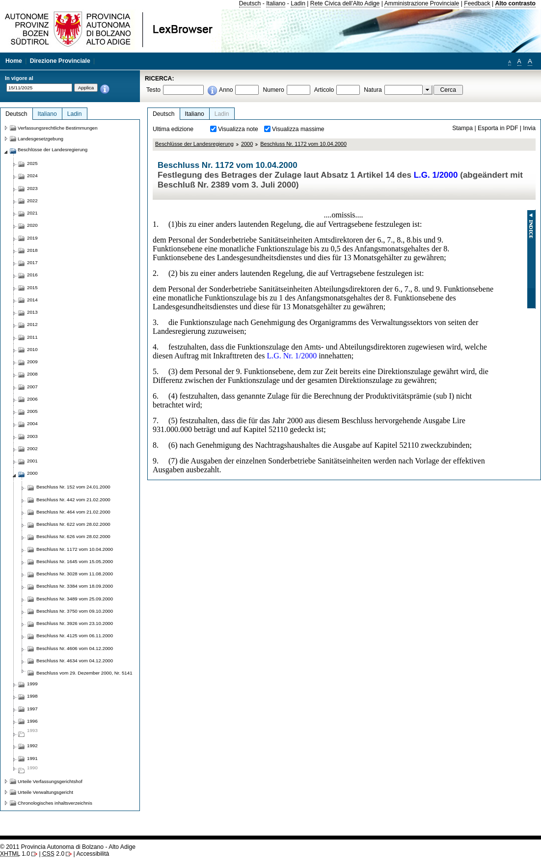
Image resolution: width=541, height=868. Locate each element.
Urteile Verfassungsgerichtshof (50, 781)
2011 (32, 337)
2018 (32, 250)
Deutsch (250, 3)
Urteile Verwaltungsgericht (45, 792)
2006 (32, 399)
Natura (373, 89)
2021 (32, 213)
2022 (32, 200)
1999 (32, 683)
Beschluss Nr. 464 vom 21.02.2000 (73, 512)
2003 (32, 436)
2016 (32, 274)
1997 (32, 708)
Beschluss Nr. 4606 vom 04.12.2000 (74, 648)
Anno (226, 89)
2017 (32, 262)
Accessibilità (92, 853)
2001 (32, 460)
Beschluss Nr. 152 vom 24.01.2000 (73, 486)
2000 (247, 144)
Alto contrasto (515, 3)
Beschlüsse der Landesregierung (194, 144)
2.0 (53, 853)
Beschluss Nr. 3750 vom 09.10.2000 (74, 611)
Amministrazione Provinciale (422, 3)
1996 (32, 721)
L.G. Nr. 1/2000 (292, 356)
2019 (32, 238)
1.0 (15, 853)
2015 (32, 287)
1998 (32, 696)
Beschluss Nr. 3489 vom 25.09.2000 (74, 598)
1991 (32, 758)
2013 (32, 312)
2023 (32, 188)
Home (13, 60)
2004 (32, 423)
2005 (32, 411)
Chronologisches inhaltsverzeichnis (55, 803)
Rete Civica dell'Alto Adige (345, 3)
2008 (32, 374)
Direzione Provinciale (60, 60)
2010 (32, 349)
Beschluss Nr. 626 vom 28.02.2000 (73, 536)
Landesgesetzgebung (40, 138)
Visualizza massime (298, 129)
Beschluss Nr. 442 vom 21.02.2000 (73, 499)
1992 (32, 745)
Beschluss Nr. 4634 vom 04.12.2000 (74, 660)
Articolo (324, 89)
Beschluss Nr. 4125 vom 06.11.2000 (74, 635)
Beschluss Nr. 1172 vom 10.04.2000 (303, 144)
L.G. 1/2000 (436, 175)
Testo (153, 89)
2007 (32, 386)
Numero (273, 89)
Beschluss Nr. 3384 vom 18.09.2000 (74, 586)
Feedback (477, 3)
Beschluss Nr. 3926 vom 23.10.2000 (74, 623)
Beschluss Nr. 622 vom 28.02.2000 (73, 524)
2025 (32, 163)
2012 (32, 324)
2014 (32, 299)
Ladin (298, 3)
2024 (32, 175)
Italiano (275, 3)
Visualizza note (238, 129)
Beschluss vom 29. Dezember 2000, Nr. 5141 (84, 673)
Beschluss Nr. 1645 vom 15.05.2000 (74, 561)
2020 (32, 225)
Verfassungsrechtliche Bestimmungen (58, 128)
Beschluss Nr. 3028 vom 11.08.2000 (74, 573)
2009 (32, 361)
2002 (32, 448)
